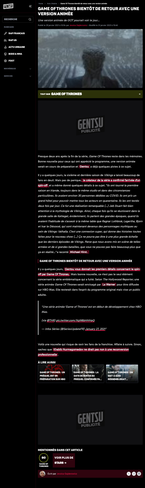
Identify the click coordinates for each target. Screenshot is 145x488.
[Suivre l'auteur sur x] (129, 474)
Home (40, 4)
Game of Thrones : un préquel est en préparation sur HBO (52, 376)
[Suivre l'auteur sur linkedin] (139, 474)
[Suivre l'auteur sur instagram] (134, 474)
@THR (50, 320)
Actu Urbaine (52, 4)
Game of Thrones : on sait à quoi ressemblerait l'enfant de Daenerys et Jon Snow (120, 376)
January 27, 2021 (95, 329)
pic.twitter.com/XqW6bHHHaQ (75, 320)
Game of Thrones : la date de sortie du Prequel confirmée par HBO (88, 376)
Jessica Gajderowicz (79, 25)
